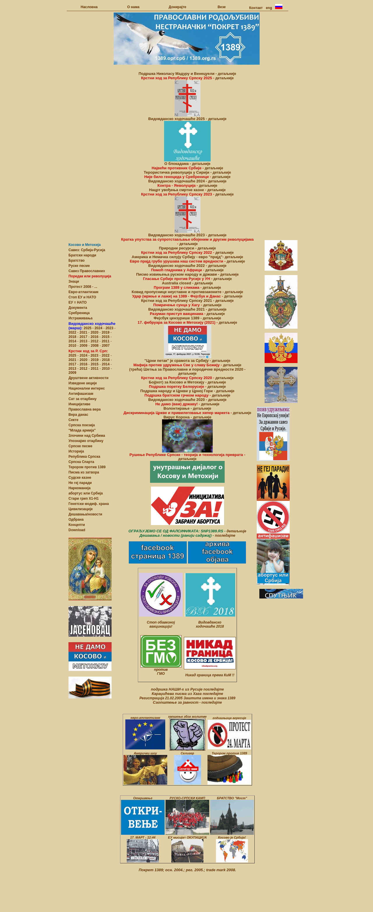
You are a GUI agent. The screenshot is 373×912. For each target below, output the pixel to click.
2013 (84, 341)
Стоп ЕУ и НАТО (82, 297)
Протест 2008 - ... (82, 287)
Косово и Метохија (84, 245)
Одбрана (76, 519)
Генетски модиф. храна (88, 504)
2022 (72, 332)
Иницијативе (79, 404)
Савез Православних (86, 271)
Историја (76, 451)
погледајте (225, 536)
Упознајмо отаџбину (85, 441)
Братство (76, 260)
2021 (84, 332)
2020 (95, 332)
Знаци (73, 281)
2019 (106, 332)
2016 (95, 337)
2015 (106, 337)
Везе (222, 7)
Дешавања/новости (85, 514)
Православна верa (84, 409)
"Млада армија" (82, 430)
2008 (95, 346)
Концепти (76, 525)
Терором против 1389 (86, 467)
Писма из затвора (83, 472)
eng (269, 8)
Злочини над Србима (86, 436)
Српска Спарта (81, 462)
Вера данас (78, 415)
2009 (83, 346)
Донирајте (177, 7)
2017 (84, 337)
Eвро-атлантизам (83, 292)
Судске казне (79, 478)
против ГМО (161, 672)
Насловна (89, 7)
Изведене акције (82, 383)
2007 (105, 346)
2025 (88, 328)
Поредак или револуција (89, 276)
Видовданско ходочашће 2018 (210, 624)
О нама (133, 7)
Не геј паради (80, 483)
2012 (95, 341)
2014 (72, 341)
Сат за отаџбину (82, 399)
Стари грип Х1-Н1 (83, 499)
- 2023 (92, 355)
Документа (77, 308)
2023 (109, 328)
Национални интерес (86, 388)
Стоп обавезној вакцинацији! (161, 624)
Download (76, 530)
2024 (83, 355)
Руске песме (79, 266)
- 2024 (97, 328)
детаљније (227, 74)
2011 (106, 341)
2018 (72, 337)
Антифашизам (80, 394)
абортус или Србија (85, 493)
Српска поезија (81, 425)
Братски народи (82, 255)
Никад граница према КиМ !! (210, 675)
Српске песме (80, 446)
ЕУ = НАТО (77, 302)
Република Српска (84, 457)
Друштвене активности (88, 378)
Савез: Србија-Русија (86, 250)
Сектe (73, 420)
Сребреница (79, 313)
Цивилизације (80, 509)
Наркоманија (79, 488)
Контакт (256, 8)
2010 (72, 346)
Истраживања (80, 318)
